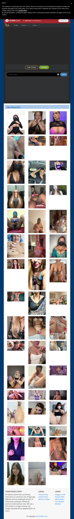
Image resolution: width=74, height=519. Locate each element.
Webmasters (59, 499)
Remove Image (43, 499)
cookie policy (22, 10)
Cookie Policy (43, 497)
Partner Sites (59, 497)
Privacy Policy (43, 494)
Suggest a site (60, 494)
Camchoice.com (42, 516)
